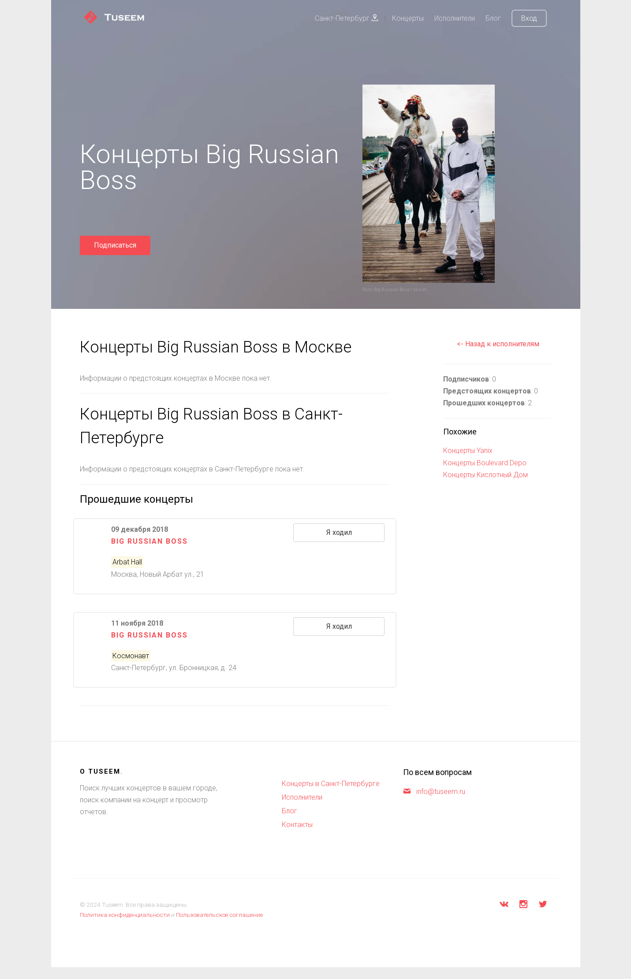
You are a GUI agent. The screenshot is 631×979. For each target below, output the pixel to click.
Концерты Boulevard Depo (484, 463)
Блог (493, 18)
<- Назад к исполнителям (498, 344)
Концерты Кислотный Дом (485, 475)
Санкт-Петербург (346, 18)
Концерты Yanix (468, 450)
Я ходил (339, 532)
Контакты (297, 824)
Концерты (408, 18)
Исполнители (454, 18)
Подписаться (115, 245)
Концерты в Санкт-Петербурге (331, 783)
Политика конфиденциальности (125, 914)
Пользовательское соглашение (219, 914)
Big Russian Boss (149, 541)
